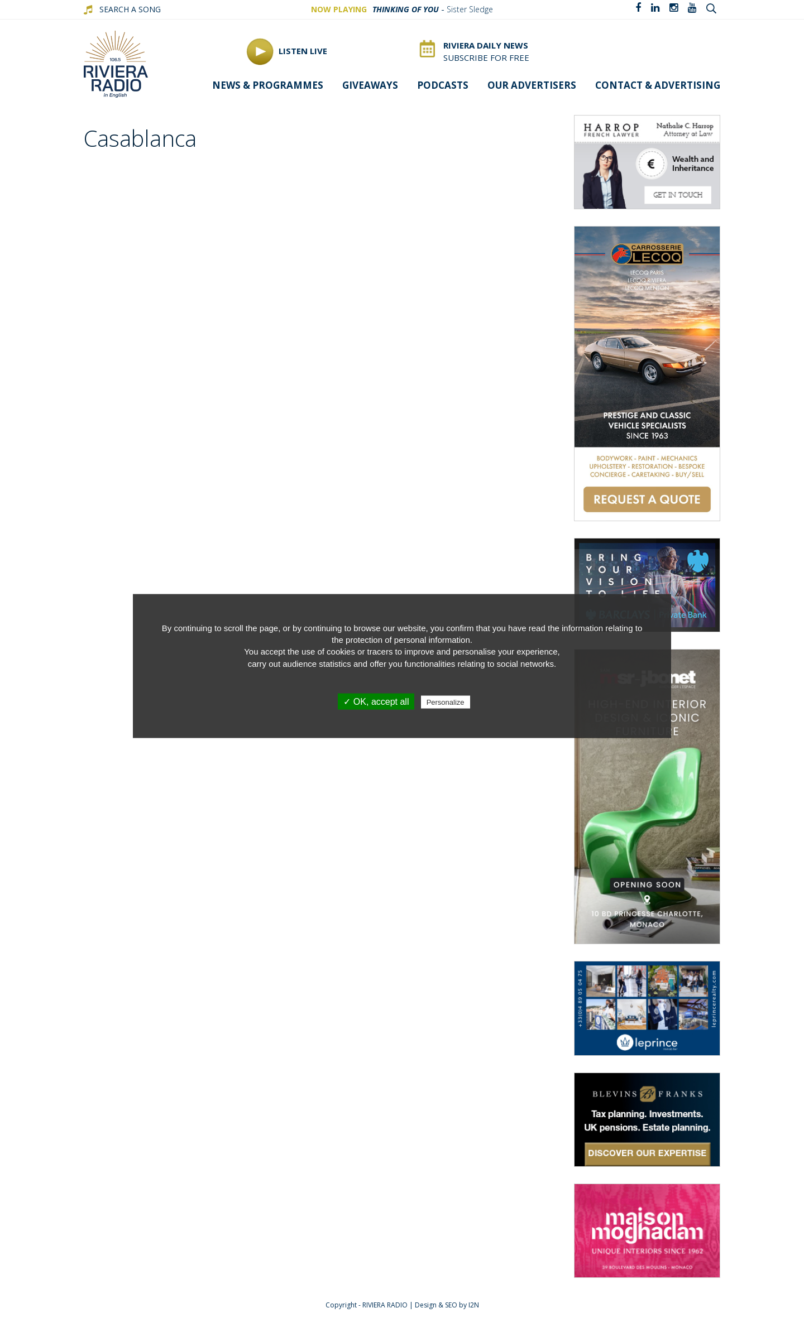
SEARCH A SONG (130, 9)
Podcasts (442, 85)
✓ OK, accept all (376, 701)
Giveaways (370, 85)
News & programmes (267, 85)
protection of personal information (408, 639)
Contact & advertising (657, 85)
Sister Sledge (470, 9)
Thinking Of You (405, 9)
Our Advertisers (531, 85)
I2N (473, 1305)
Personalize (446, 702)
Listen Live (286, 51)
